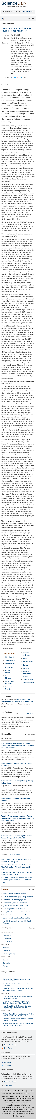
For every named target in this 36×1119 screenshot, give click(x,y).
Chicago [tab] (30, 713)
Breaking (4, 889)
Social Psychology (9, 954)
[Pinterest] (18, 77)
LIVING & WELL (5, 957)
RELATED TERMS (26, 648)
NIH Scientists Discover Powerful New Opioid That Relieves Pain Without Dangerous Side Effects (16, 867)
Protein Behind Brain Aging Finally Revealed (18, 897)
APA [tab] (22, 713)
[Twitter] (15, 77)
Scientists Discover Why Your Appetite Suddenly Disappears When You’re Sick (16, 1002)
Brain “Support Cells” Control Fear (14, 909)
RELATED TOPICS (8, 648)
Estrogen (26, 665)
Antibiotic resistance (26, 654)
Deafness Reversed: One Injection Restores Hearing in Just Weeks (18, 1019)
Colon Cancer (7, 941)
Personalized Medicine (9, 688)
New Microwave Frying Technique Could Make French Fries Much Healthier (18, 1024)
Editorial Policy (18, 1093)
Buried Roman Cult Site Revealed (14, 894)
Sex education (28, 662)
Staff (14, 1091)
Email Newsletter (10, 1045)
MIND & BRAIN (5, 944)
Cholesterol (7, 938)
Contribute (21, 1091)
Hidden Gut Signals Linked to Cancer (15, 903)
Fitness (5, 966)
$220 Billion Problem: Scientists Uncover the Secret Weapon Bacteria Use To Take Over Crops (16, 880)
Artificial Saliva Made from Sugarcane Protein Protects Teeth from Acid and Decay (18, 1015)
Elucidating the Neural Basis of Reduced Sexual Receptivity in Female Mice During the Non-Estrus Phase (17, 746)
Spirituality (6, 963)
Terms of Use (29, 1093)
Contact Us (8, 1085)
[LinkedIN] (21, 77)
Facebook (7, 1062)
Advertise (30, 1091)
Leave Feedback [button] (10, 1082)
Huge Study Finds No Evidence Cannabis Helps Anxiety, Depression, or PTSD (17, 1007)
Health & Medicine (9, 653)
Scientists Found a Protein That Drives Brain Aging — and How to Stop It (18, 989)
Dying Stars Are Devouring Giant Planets (17, 912)
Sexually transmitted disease (27, 674)
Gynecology (9, 667)
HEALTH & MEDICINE (7, 932)
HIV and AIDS (10, 664)
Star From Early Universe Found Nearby (16, 915)
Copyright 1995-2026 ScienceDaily (14, 1096)
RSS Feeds (8, 1048)
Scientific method (29, 679)
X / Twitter (7, 1065)
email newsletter (27, 11)
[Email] (25, 77)
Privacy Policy (6, 1093)
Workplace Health (8, 671)
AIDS (25, 658)
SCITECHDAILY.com (15, 854)
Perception (6, 951)
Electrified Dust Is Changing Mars (14, 900)
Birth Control (9, 657)
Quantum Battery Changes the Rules (15, 906)
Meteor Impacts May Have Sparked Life (16, 918)
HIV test (26, 668)
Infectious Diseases (8, 677)
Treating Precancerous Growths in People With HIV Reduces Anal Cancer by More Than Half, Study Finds (17, 818)
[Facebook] (12, 77)
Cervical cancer (28, 682)
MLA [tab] (16, 713)
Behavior (6, 947)
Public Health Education (9, 682)
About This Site (6, 1091)
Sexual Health (10, 660)
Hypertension (7, 935)
